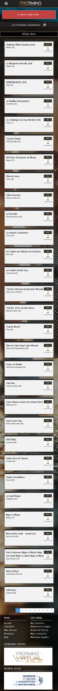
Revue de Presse (39, 630)
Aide (6, 637)
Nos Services (37, 622)
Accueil (7, 622)
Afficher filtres (29, 33)
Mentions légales (40, 637)
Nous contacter (39, 633)
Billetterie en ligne (40, 626)
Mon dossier (10, 630)
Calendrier (9, 626)
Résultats (9, 633)
